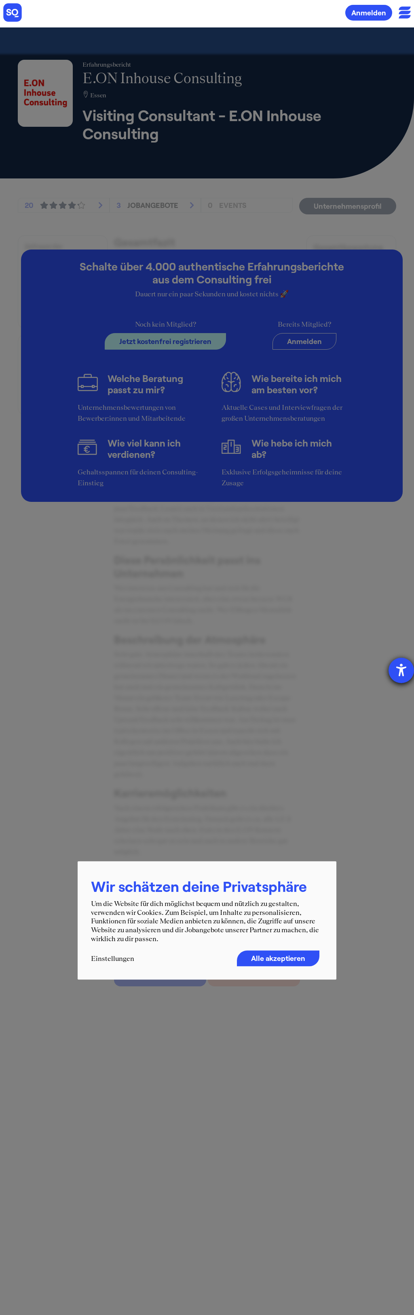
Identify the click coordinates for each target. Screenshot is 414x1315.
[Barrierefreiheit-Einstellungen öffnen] (401, 670)
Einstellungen (112, 959)
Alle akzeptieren (278, 958)
